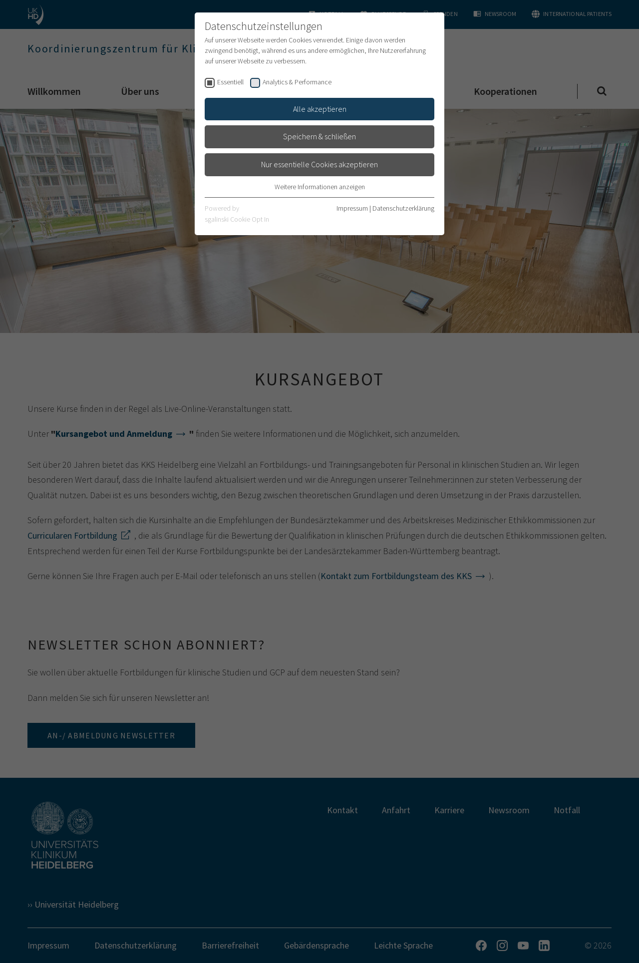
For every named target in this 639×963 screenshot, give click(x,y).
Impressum (352, 208)
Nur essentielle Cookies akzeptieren (319, 164)
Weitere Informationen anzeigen (320, 186)
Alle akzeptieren (319, 109)
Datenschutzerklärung (403, 208)
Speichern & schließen (319, 136)
